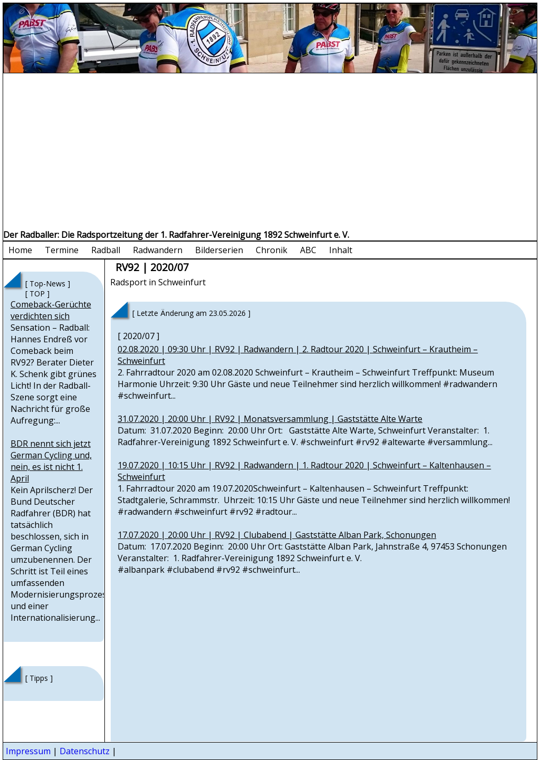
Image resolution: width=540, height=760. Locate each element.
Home (20, 250)
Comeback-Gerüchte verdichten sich (51, 310)
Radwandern (157, 250)
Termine (62, 250)
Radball (105, 250)
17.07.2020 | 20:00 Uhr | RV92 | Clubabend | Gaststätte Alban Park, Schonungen (277, 535)
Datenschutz (85, 751)
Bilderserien (219, 250)
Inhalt (340, 250)
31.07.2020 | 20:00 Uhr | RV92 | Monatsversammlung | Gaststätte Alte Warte (270, 419)
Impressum (28, 751)
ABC (308, 250)
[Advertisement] (270, 152)
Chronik (271, 250)
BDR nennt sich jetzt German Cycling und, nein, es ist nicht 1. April (51, 461)
